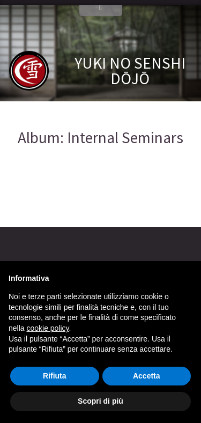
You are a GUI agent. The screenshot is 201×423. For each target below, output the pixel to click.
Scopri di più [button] (100, 401)
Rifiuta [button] (54, 376)
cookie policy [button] (47, 328)
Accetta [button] (146, 376)
